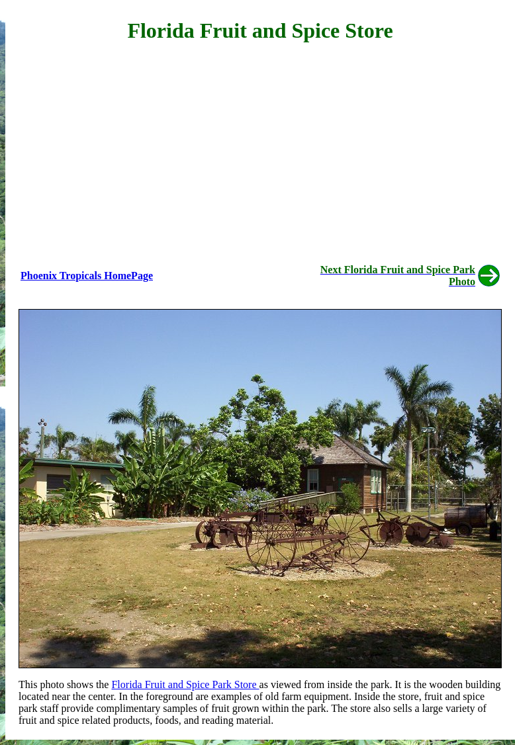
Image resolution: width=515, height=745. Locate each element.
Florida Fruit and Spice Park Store (185, 684)
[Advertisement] (260, 149)
